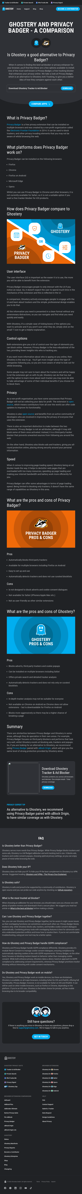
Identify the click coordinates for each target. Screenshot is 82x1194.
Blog (34, 9)
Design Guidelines (48, 1117)
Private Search (27, 3)
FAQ (43, 1100)
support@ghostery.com (28, 1028)
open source (28, 414)
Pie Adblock (8, 1117)
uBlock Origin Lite (10, 1130)
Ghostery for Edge (49, 1086)
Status (6, 1139)
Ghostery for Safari (49, 1078)
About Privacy (47, 1121)
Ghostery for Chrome (50, 1069)
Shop (41, 9)
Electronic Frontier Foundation (24, 130)
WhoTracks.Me (42, 3)
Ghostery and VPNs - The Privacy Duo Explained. (46, 874)
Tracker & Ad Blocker (10, 3)
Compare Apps (41, 104)
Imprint (53, 1181)
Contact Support (47, 1104)
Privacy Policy (46, 1181)
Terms (38, 1181)
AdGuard (7, 1100)
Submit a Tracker (48, 1109)
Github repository (65, 890)
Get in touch (41, 1036)
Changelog (8, 1169)
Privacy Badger (14, 124)
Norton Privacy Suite (11, 1113)
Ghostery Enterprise (11, 1156)
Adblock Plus (8, 1104)
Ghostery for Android (50, 1091)
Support (27, 9)
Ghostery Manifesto (11, 1143)
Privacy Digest (57, 3)
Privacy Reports (9, 1148)
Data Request (46, 1113)
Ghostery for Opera (49, 1082)
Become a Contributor (68, 9)
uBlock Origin (44, 748)
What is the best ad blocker (21, 908)
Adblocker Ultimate (10, 1109)
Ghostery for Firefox (50, 1074)
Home (19, 9)
